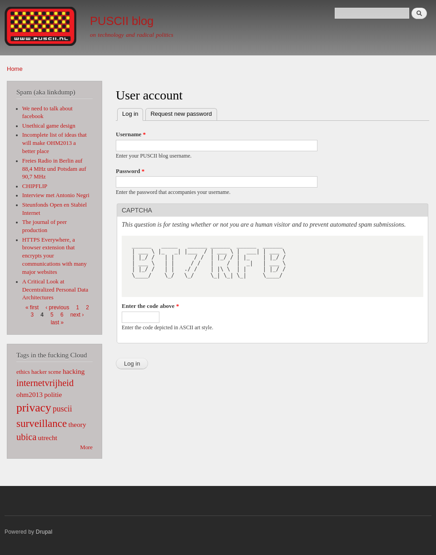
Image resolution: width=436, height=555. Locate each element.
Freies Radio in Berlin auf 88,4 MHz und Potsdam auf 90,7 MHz (54, 169)
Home (15, 68)
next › (77, 315)
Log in (132, 113)
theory (77, 424)
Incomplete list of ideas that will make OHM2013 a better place (54, 143)
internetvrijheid (45, 383)
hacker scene (46, 372)
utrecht (48, 437)
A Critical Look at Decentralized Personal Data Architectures (55, 289)
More (86, 447)
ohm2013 (29, 394)
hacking (74, 371)
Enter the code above (150, 305)
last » (57, 322)
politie (53, 394)
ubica (26, 437)
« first (32, 307)
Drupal (44, 532)
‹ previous (57, 307)
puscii (62, 408)
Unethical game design (48, 126)
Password (130, 171)
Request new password (181, 113)
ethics (23, 372)
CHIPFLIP (34, 186)
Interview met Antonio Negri (55, 195)
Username (131, 134)
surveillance (41, 423)
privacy (33, 407)
